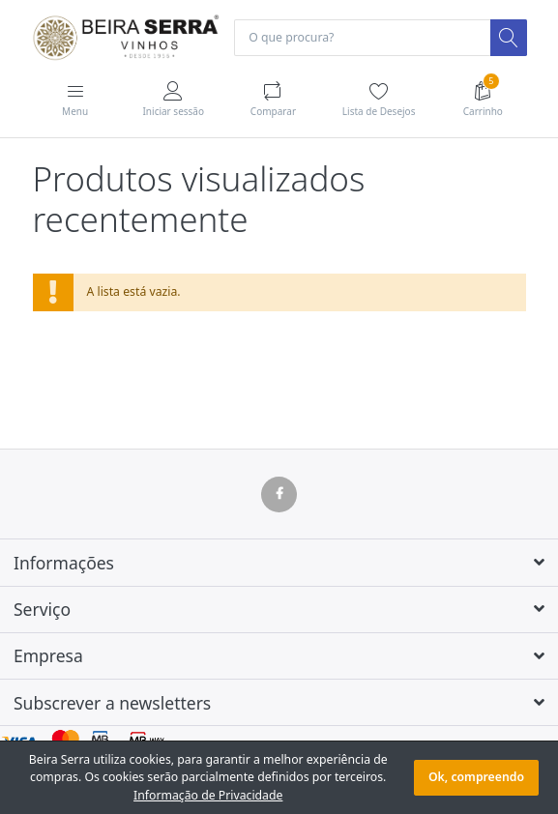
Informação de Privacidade (207, 795)
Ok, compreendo (476, 777)
